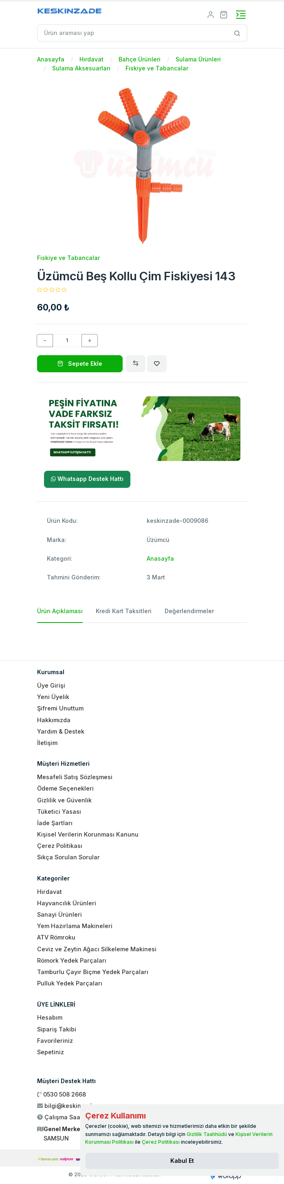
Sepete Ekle (79, 363)
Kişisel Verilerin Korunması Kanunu (88, 834)
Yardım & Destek (60, 731)
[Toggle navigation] (240, 14)
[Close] (182, 1160)
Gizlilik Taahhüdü (207, 1134)
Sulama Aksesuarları (81, 68)
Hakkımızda (53, 720)
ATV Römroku (56, 937)
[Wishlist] (157, 363)
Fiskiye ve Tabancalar (156, 68)
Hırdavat (91, 59)
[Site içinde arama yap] (237, 33)
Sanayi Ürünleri (59, 914)
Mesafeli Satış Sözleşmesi (74, 776)
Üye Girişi (51, 685)
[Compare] (135, 363)
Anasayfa (50, 59)
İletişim (47, 742)
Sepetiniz (50, 1052)
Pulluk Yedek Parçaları (69, 983)
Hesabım (49, 1017)
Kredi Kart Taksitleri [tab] (124, 610)
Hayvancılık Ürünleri (66, 903)
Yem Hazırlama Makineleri (74, 925)
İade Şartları (55, 822)
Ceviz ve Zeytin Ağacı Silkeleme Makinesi (96, 949)
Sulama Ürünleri (198, 59)
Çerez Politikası (59, 845)
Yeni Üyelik (53, 696)
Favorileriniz (55, 1040)
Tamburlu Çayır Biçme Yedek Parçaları (92, 971)
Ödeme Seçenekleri (65, 788)
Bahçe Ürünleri (140, 59)
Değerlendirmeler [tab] (189, 610)
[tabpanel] (142, 638)
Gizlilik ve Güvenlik (64, 800)
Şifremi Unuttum (60, 708)
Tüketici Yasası (59, 811)
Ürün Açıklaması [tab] (60, 610)
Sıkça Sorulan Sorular (68, 857)
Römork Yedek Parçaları (71, 960)
